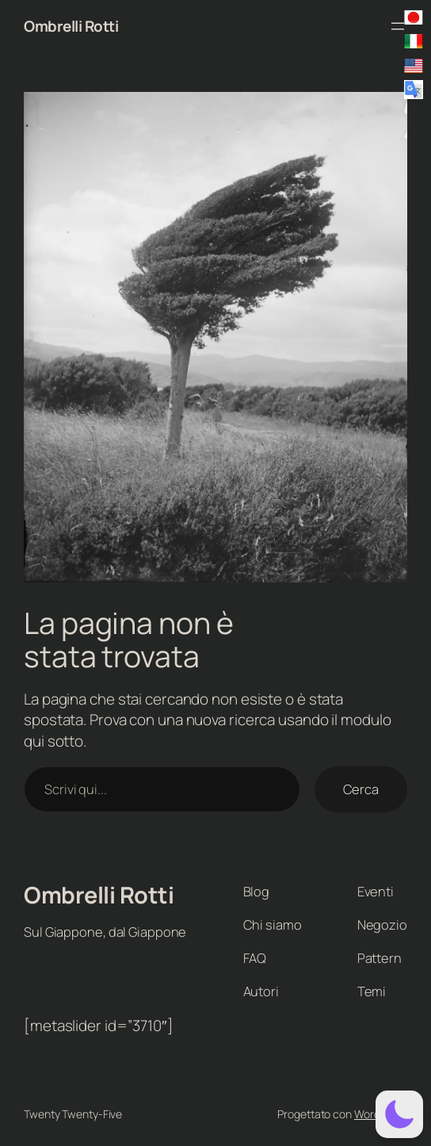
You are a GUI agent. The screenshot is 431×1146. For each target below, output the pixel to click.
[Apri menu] (397, 26)
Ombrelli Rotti (71, 26)
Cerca (361, 789)
